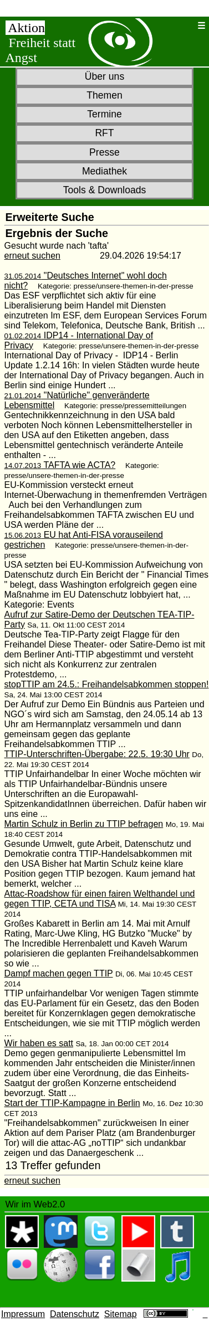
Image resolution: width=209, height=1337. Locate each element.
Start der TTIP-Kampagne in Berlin (72, 1103)
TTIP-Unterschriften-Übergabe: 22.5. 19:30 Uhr (97, 754)
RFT (104, 132)
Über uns (104, 76)
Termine (104, 114)
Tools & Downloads (104, 190)
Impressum (23, 1314)
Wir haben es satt (39, 1043)
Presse (104, 152)
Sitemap (120, 1314)
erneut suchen (32, 255)
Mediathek (104, 171)
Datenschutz (74, 1314)
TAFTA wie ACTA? (60, 465)
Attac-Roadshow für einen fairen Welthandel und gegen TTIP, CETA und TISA (99, 898)
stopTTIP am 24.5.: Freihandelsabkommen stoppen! (106, 684)
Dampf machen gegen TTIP (58, 973)
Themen (104, 95)
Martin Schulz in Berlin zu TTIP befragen (84, 824)
